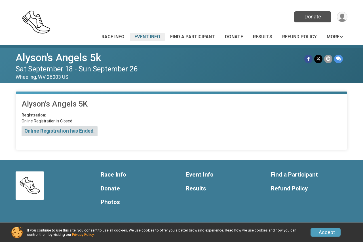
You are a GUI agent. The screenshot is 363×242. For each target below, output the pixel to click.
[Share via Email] (328, 59)
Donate (313, 17)
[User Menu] (342, 17)
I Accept (325, 232)
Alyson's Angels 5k (58, 58)
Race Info (113, 36)
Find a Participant (192, 36)
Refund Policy (299, 36)
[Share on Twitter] (318, 59)
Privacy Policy (83, 234)
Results (262, 36)
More (333, 36)
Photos (110, 202)
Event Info (147, 36)
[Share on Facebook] (308, 59)
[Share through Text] (338, 59)
